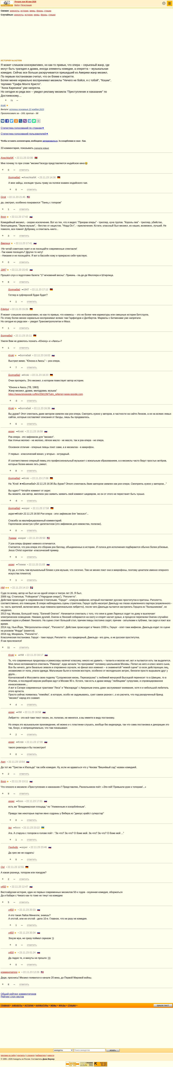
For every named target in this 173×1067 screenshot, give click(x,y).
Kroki (3, 105)
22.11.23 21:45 (17, 197)
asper (11, 431)
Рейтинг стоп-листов (12, 996)
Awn (3, 762)
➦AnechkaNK (29, 177)
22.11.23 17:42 (20, 217)
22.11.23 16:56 (35, 431)
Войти (17, 5)
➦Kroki (25, 375)
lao (10, 827)
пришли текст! (163, 1005)
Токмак (12, 538)
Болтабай (14, 177)
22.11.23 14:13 (20, 587)
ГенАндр (13, 847)
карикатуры (42, 1005)
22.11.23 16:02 (42, 355)
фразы (39, 11)
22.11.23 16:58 (33, 712)
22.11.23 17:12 (40, 289)
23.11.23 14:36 (47, 177)
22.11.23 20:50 (37, 538)
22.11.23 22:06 (25, 158)
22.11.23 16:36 (42, 408)
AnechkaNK (7, 158)
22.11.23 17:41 (24, 243)
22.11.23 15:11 (24, 335)
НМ (3, 587)
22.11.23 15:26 (20, 309)
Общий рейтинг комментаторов (18, 994)
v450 (3, 886)
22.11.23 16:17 (35, 655)
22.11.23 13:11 (20, 781)
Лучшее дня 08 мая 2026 (25, 2)
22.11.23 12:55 (16, 867)
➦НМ (21, 655)
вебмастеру (41, 1055)
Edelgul (5, 309)
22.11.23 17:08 (40, 478)
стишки (47, 11)
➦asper (26, 508)
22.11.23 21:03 (37, 564)
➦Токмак (21, 564)
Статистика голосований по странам (21, 128)
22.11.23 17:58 (41, 508)
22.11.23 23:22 (31, 827)
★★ (7, 588)
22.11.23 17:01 (34, 801)
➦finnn (19, 801)
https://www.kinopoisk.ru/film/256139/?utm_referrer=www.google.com (45, 394)
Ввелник (5, 243)
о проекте (30, 1055)
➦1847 (25, 289)
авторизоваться (50, 141)
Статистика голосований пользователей (23, 133)
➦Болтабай (24, 355)
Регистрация (26, 5)
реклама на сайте (8, 1055)
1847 (3, 269)
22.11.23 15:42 (20, 269)
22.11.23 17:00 (35, 742)
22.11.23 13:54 (17, 762)
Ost (3, 867)
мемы (32, 11)
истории (24, 11)
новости (50, 1055)
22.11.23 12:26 (31, 972)
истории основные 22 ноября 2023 (26, 109)
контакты (21, 1055)
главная (5, 1005)
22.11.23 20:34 (27, 932)
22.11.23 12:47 (20, 886)
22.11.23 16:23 (40, 375)
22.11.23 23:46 (39, 847)
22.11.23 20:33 (27, 910)
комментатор (9, 972)
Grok (3, 197)
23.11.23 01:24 (27, 952)
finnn (3, 217)
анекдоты (14, 11)
